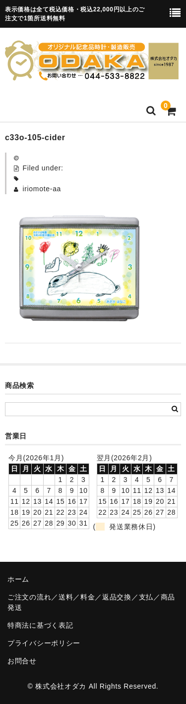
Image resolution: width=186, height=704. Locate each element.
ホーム (18, 579)
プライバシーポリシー (43, 643)
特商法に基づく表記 (40, 625)
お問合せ (22, 661)
